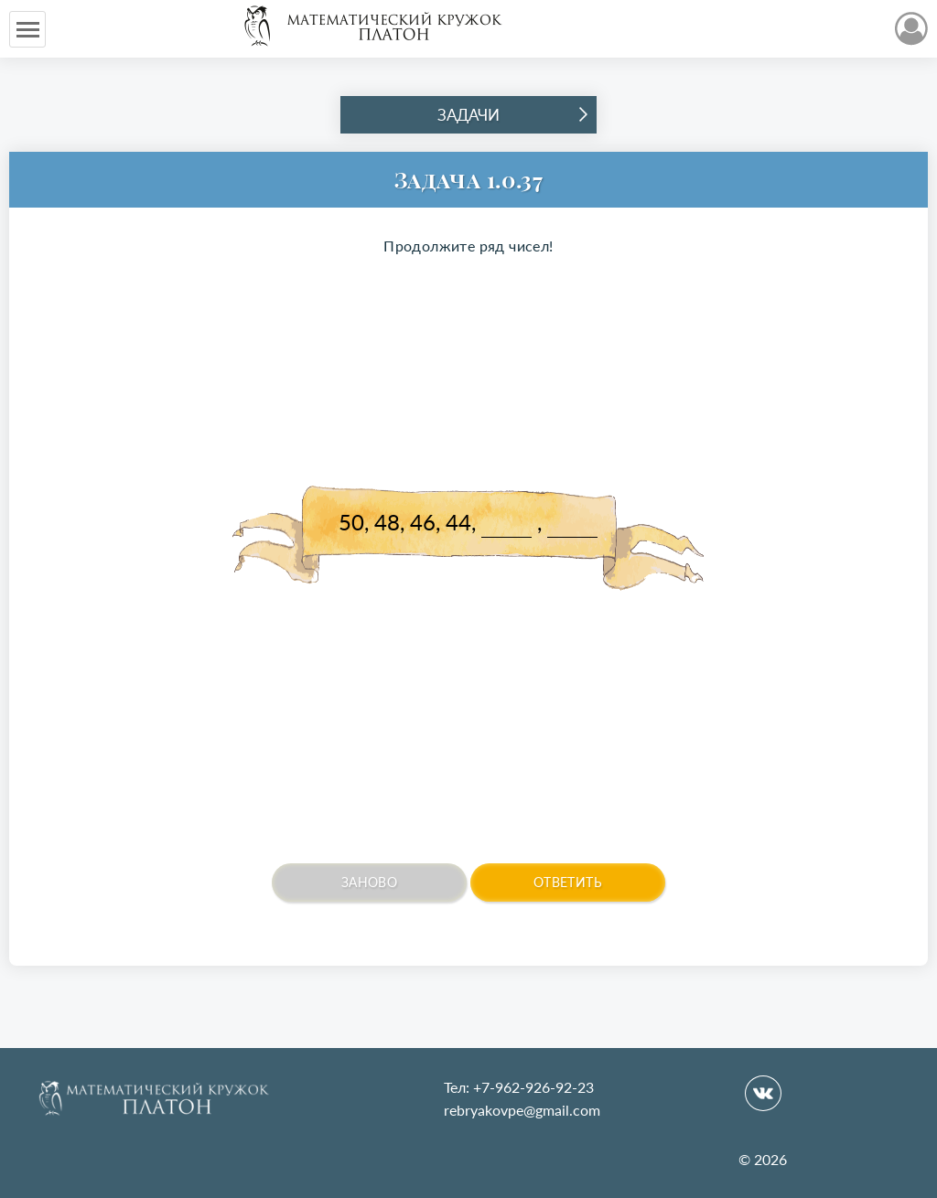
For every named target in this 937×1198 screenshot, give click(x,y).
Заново (369, 882)
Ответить (567, 882)
